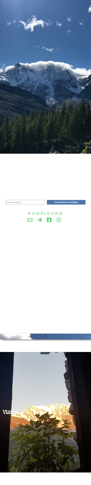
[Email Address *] (24, 202)
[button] (45, 336)
